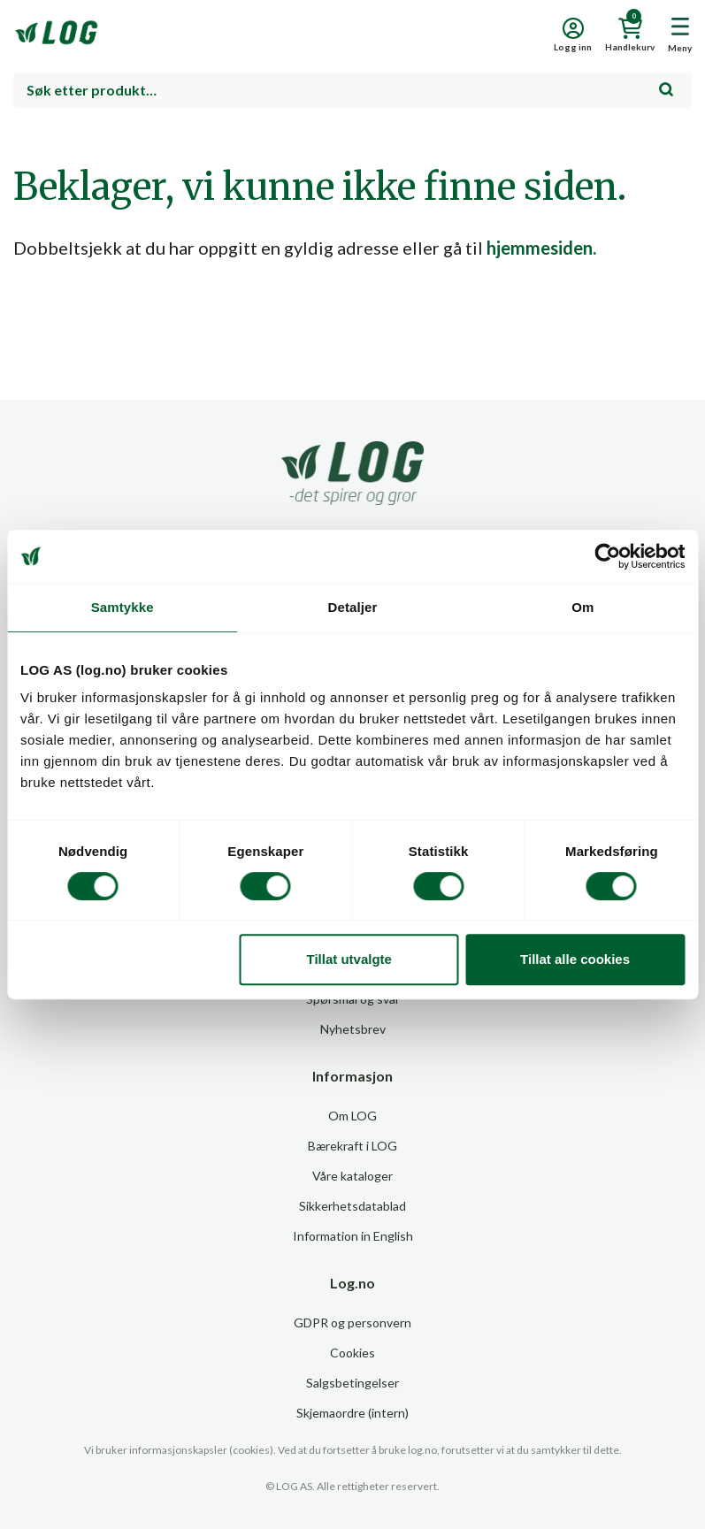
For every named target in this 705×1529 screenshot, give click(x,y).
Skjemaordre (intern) (352, 1412)
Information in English (353, 1235)
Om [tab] (582, 607)
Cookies (352, 1352)
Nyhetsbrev (353, 1028)
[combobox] (352, 90)
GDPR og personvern (352, 1322)
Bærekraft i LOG (352, 1145)
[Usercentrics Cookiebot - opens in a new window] (607, 556)
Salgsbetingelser (352, 1382)
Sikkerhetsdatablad (352, 1205)
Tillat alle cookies (575, 959)
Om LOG (352, 1115)
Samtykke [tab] (122, 607)
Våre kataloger (352, 1175)
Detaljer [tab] (353, 607)
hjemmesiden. (541, 247)
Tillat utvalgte (349, 959)
